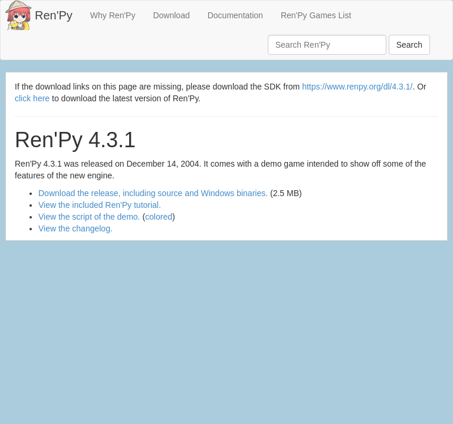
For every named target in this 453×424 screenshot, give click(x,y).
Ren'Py (54, 15)
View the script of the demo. (89, 216)
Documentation (235, 15)
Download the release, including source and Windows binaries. (153, 193)
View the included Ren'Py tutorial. (99, 205)
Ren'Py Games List (316, 15)
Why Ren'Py (113, 15)
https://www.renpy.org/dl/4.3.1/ (357, 86)
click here (32, 98)
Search (409, 44)
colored (158, 216)
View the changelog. (75, 228)
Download (171, 15)
